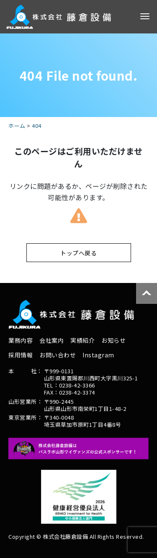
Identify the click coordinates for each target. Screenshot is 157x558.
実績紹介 (82, 340)
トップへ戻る (78, 253)
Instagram (98, 355)
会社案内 (51, 340)
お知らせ (113, 340)
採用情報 (20, 355)
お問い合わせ (57, 355)
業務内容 (20, 340)
